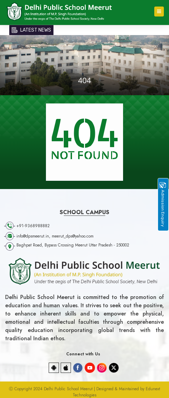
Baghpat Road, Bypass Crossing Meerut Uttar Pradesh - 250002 (72, 245)
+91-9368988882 (33, 226)
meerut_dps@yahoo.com (73, 236)
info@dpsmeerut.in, (34, 236)
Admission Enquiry (162, 204)
